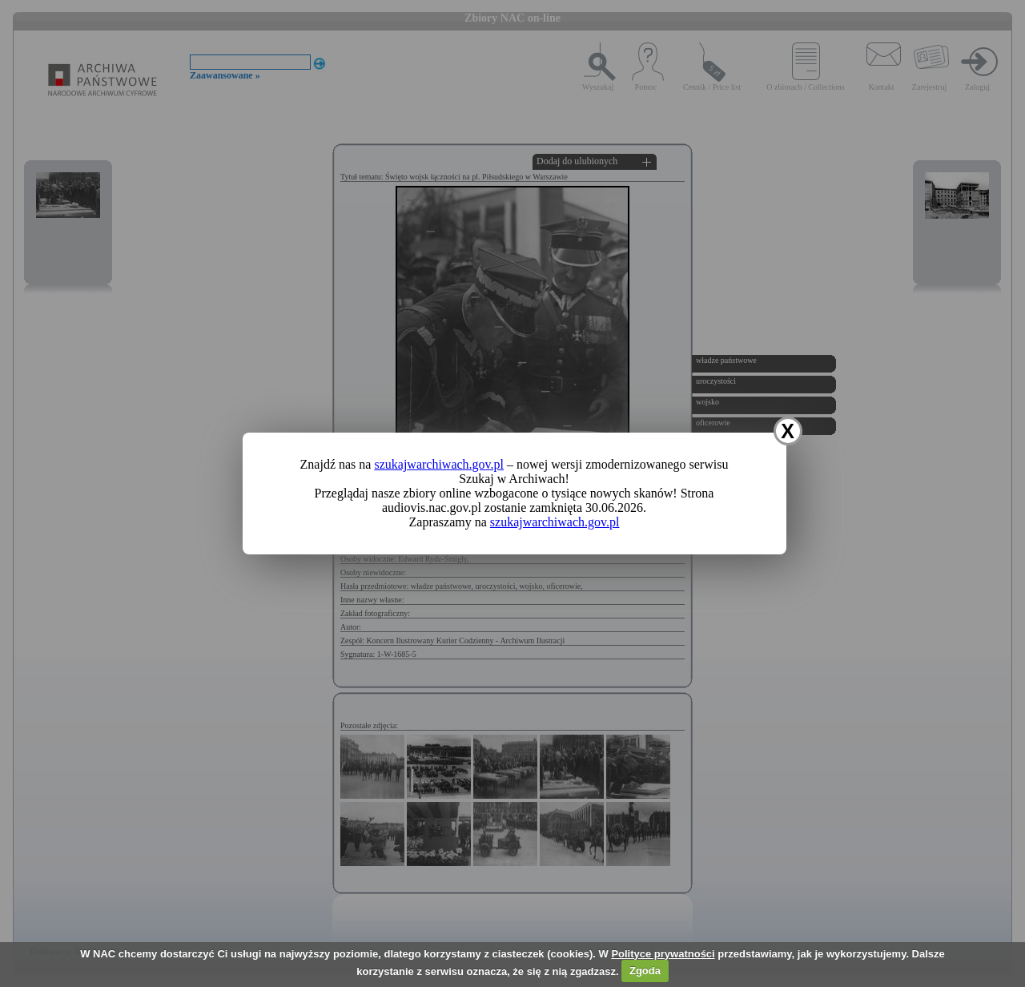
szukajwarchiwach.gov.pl (439, 464)
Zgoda (645, 971)
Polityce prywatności (662, 954)
